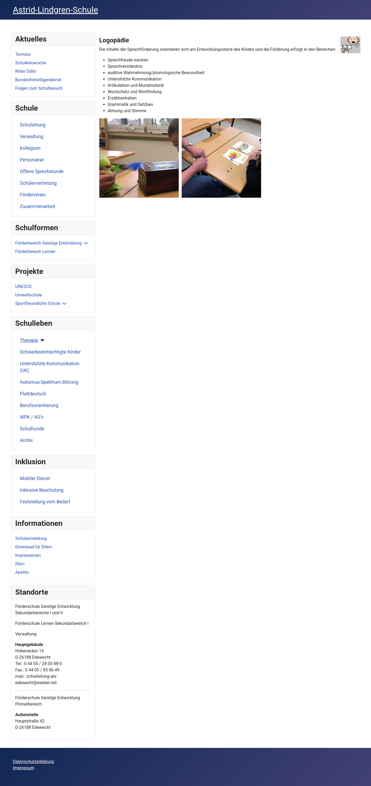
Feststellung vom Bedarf (45, 501)
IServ (20, 563)
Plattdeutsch (33, 393)
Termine (23, 54)
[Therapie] (41, 340)
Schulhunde (32, 428)
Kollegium (30, 148)
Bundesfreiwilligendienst (38, 79)
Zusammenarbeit (37, 206)
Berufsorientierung (39, 405)
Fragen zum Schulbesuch (39, 88)
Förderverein (33, 194)
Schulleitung (32, 125)
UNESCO (23, 286)
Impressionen (28, 555)
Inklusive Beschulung (41, 490)
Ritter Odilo (25, 71)
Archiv (26, 440)
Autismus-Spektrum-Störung (49, 382)
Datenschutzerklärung (33, 761)
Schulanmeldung (31, 538)
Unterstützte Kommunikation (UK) (49, 367)
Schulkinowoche (30, 62)
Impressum (23, 767)
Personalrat (32, 159)
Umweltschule (28, 294)
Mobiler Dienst (35, 478)
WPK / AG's (31, 417)
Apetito (22, 572)
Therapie (29, 340)
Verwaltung (31, 136)
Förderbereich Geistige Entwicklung (48, 243)
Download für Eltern (33, 546)
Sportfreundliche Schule (37, 303)
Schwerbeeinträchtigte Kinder (50, 352)
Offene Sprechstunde (42, 171)
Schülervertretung (38, 183)
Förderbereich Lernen (35, 251)
